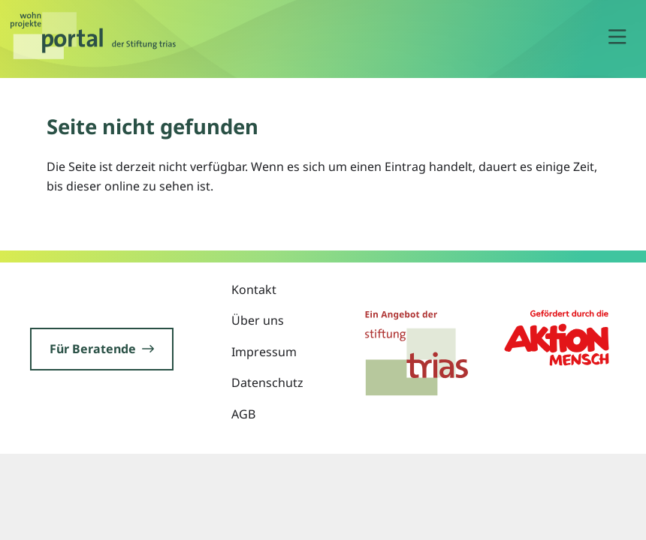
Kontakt (253, 289)
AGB (243, 414)
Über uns (257, 320)
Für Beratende (102, 348)
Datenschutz (267, 382)
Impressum (264, 352)
